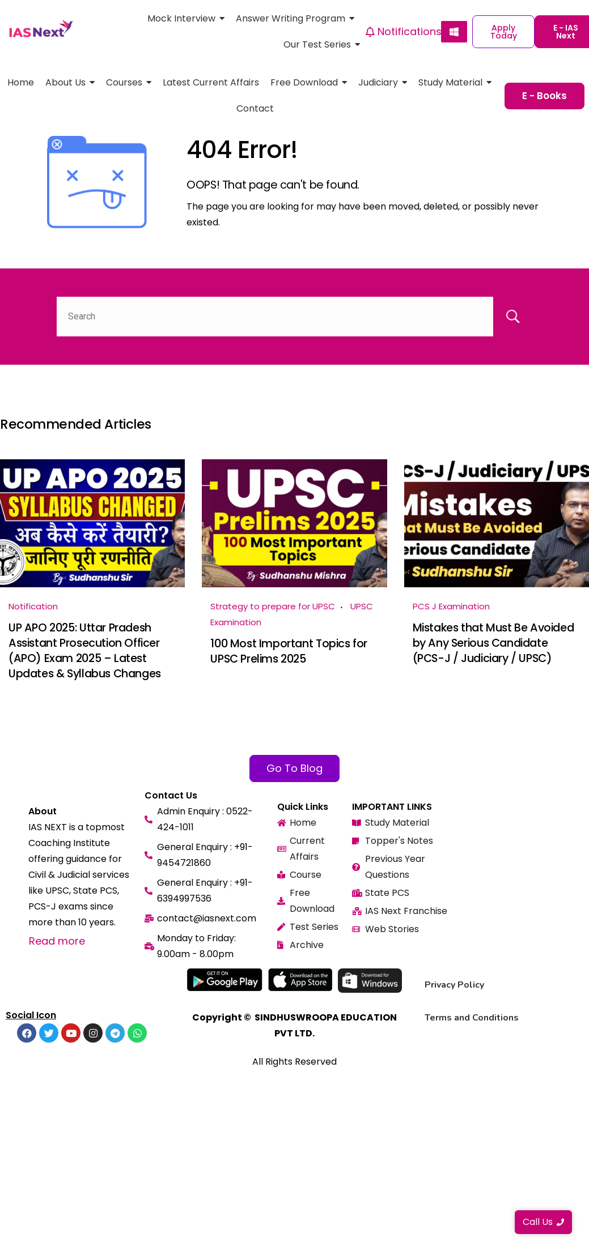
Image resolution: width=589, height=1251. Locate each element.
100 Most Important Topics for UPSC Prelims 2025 (288, 650)
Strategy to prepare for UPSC (272, 606)
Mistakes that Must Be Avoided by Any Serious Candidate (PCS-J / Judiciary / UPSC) (493, 642)
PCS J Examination (451, 606)
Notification (33, 606)
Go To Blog (294, 766)
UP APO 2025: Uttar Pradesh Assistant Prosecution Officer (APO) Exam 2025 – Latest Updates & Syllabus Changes (85, 650)
